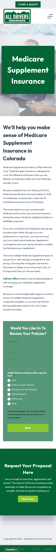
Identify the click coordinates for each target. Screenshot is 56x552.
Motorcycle (17, 399)
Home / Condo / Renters (23, 385)
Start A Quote (28, 4)
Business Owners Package (24, 389)
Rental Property (19, 394)
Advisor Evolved (44, 538)
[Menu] (50, 16)
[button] (28, 499)
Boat (14, 403)
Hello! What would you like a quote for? (27, 374)
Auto (14, 380)
